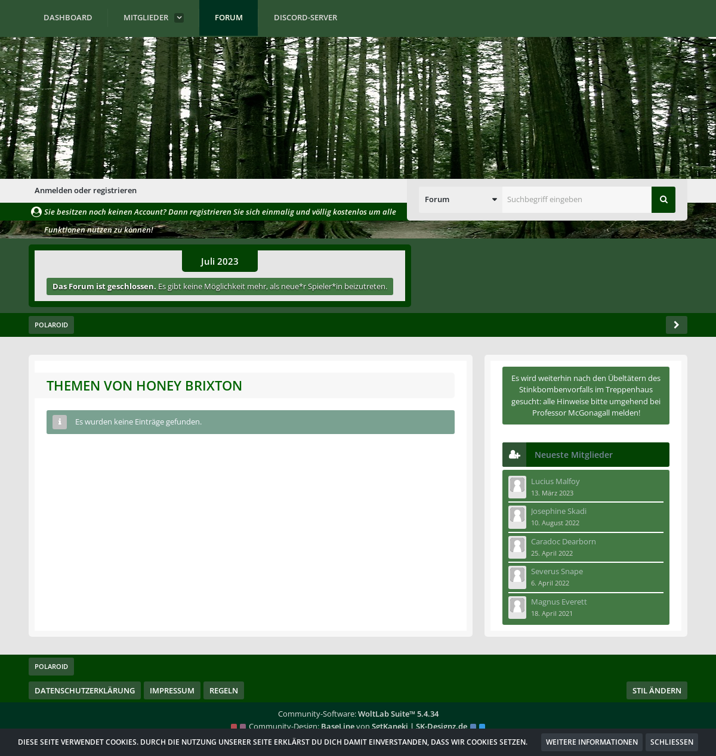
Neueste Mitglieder (574, 454)
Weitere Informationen (592, 742)
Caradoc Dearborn (563, 541)
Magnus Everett (559, 601)
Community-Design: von (358, 726)
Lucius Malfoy (555, 481)
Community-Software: (358, 713)
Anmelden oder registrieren (86, 190)
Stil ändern (656, 690)
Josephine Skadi (559, 511)
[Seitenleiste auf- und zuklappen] (676, 325)
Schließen (671, 742)
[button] (460, 200)
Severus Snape (557, 571)
